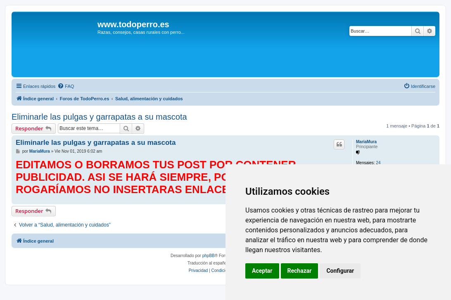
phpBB (208, 255)
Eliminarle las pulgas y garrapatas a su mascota (99, 116)
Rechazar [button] (299, 270)
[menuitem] (65, 86)
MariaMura (366, 141)
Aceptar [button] (262, 270)
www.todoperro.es (133, 24)
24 (378, 163)
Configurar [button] (340, 270)
